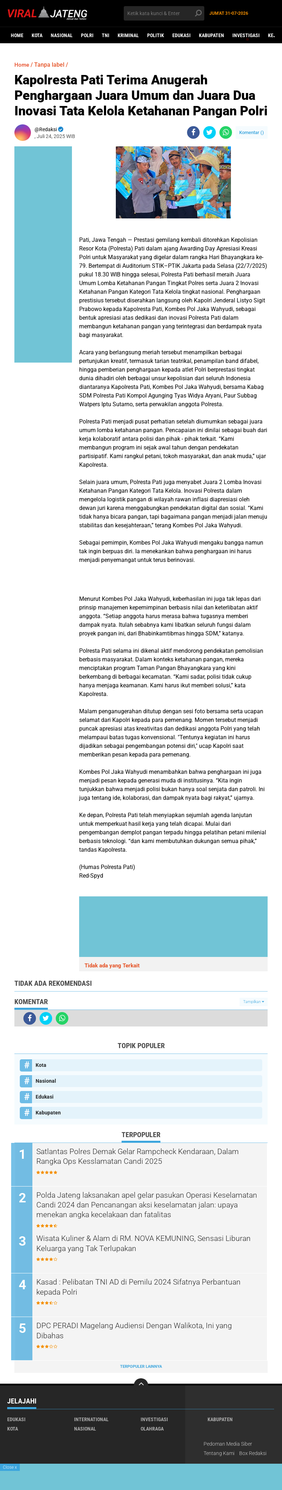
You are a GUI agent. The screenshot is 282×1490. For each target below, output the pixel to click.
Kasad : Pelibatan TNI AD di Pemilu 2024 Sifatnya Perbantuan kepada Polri (145, 1287)
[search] (164, 13)
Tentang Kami (219, 1453)
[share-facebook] (193, 132)
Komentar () (251, 132)
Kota (37, 35)
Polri (87, 35)
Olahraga (152, 1429)
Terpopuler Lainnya (141, 1367)
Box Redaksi (253, 1453)
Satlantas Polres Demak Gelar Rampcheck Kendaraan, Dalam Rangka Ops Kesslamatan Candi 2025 (145, 1156)
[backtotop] (141, 1386)
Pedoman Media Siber (228, 1444)
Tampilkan (253, 1001)
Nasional (62, 35)
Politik (155, 35)
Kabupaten (211, 35)
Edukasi (181, 35)
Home (17, 35)
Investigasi (246, 35)
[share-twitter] (209, 132)
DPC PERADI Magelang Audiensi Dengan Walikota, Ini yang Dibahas (140, 1331)
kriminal (128, 35)
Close (10, 1467)
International (91, 1420)
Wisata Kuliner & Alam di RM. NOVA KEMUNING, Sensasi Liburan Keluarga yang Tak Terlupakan (137, 1244)
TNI (105, 35)
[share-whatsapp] (225, 132)
